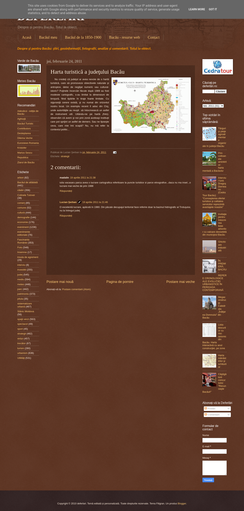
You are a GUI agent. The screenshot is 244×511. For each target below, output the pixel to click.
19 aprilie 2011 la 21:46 (95, 202)
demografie (23, 217)
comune (21, 207)
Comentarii (212, 414)
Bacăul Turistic (25, 123)
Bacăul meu (48, 37)
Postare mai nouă (60, 282)
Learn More (197, 9)
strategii (65, 156)
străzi (20, 338)
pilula (20, 298)
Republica (22, 157)
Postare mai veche (180, 282)
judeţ (20, 274)
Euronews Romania (28, 143)
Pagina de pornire (119, 282)
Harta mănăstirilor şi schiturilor (222, 361)
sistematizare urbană (24, 305)
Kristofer (21, 147)
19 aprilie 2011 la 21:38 (83, 177)
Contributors (24, 128)
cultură (21, 212)
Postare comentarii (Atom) (76, 289)
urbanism (22, 353)
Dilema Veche (24, 138)
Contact (154, 37)
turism (20, 348)
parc (19, 289)
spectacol (22, 323)
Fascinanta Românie (23, 241)
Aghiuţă (21, 118)
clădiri (20, 190)
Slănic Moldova (25, 311)
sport (20, 328)
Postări (210, 408)
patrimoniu (23, 293)
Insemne (22, 252)
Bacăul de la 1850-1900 (83, 37)
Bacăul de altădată (27, 182)
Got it (213, 9)
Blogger (182, 503)
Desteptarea (24, 133)
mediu (20, 279)
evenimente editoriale (23, 233)
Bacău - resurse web (124, 37)
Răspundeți (66, 190)
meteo (20, 284)
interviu (21, 264)
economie (22, 222)
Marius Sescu (24, 152)
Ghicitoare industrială (222, 246)
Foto (19, 247)
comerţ (21, 202)
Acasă (26, 37)
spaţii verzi (23, 319)
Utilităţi (21, 358)
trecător (21, 343)
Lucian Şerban (68, 202)
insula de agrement (27, 257)
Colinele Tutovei (26, 195)
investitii (21, 269)
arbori (20, 177)
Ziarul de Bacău (26, 162)
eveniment (23, 227)
